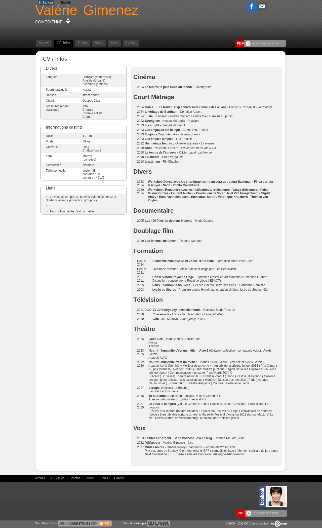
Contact (131, 42)
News (114, 42)
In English (64, 2)
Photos (82, 42)
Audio (99, 42)
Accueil (44, 42)
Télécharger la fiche (262, 43)
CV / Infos (63, 42)
